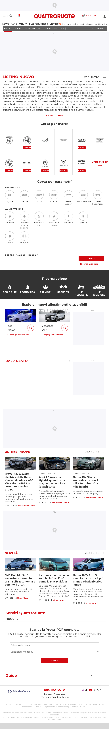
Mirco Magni (23, 598)
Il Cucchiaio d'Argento (33, 704)
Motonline (83, 704)
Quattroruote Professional (56, 706)
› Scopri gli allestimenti (18, 334)
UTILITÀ (23, 24)
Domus (8, 704)
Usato (82, 24)
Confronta (98, 29)
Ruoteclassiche (70, 704)
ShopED (83, 706)
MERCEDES (47, 325)
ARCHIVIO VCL (51, 29)
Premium (66, 24)
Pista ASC (39, 706)
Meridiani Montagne (52, 704)
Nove (11, 329)
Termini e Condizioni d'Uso (55, 696)
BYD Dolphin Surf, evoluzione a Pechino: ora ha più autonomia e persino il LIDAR (20, 579)
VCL (39, 29)
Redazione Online (26, 505)
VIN (62, 29)
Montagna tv (27, 706)
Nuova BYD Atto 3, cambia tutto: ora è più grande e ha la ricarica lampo (88, 579)
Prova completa (47, 473)
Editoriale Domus (96, 704)
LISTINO (54, 24)
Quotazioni (91, 24)
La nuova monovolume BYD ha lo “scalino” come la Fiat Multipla (54, 578)
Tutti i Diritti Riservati (63, 717)
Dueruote (17, 704)
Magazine (102, 24)
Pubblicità (74, 706)
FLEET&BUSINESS (38, 24)
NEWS (5, 24)
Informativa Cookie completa (90, 717)
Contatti (48, 693)
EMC (9, 325)
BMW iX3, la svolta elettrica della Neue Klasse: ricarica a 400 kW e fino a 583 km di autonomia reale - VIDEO (19, 481)
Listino (75, 24)
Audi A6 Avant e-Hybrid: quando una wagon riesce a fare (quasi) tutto (52, 481)
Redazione (59, 693)
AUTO (14, 24)
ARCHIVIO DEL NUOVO (25, 29)
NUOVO (7, 29)
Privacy (75, 717)
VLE (44, 329)
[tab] (12, 619)
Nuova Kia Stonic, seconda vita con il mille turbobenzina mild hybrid (85, 481)
